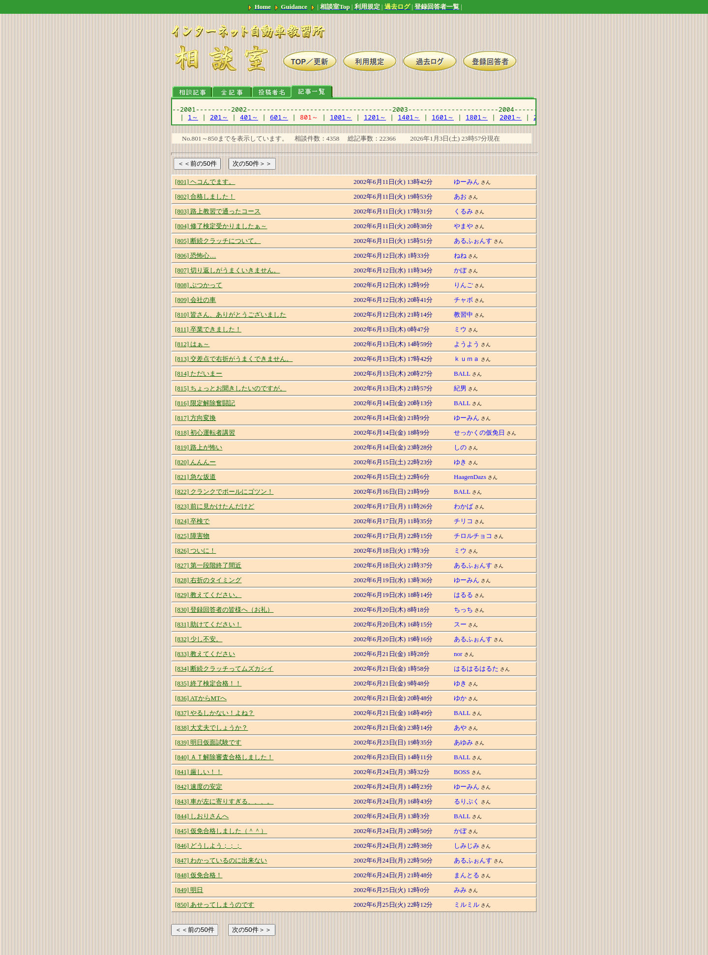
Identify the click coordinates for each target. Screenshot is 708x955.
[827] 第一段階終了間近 (208, 565)
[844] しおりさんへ (202, 816)
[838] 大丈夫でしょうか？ (211, 727)
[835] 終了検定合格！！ (208, 683)
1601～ (443, 117)
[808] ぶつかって (198, 285)
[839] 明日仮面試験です (208, 742)
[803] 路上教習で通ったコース (218, 211)
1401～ (409, 117)
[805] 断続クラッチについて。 (218, 240)
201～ (219, 117)
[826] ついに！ (195, 550)
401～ (249, 117)
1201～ (375, 117)
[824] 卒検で (192, 521)
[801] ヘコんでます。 (205, 181)
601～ (279, 117)
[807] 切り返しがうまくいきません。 (227, 270)
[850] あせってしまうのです (214, 904)
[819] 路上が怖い (198, 447)
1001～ (341, 117)
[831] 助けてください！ (208, 624)
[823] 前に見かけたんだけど (214, 506)
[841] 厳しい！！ (198, 772)
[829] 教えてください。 (208, 594)
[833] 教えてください (205, 653)
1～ (193, 117)
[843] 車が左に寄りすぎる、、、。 (224, 801)
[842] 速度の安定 (198, 786)
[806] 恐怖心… (195, 255)
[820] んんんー (195, 462)
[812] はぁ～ (192, 344)
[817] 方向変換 (195, 417)
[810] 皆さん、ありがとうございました (230, 314)
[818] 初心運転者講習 (205, 432)
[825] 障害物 (192, 535)
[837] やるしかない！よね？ (214, 712)
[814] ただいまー (198, 373)
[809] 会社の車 (195, 299)
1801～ (477, 117)
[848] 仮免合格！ (198, 875)
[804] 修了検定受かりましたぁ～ (221, 226)
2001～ (511, 117)
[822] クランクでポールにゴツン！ (224, 491)
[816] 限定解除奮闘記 (205, 403)
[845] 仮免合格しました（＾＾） (221, 831)
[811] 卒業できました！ (208, 329)
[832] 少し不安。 (198, 639)
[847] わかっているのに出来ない (221, 860)
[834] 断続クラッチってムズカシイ (224, 668)
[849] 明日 (189, 890)
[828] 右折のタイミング (208, 580)
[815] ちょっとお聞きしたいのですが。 (230, 388)
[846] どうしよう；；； (208, 845)
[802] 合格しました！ (205, 196)
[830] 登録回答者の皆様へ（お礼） (224, 609)
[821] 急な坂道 (195, 476)
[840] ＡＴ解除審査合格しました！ (224, 757)
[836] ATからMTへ (201, 698)
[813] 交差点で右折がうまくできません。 (234, 358)
